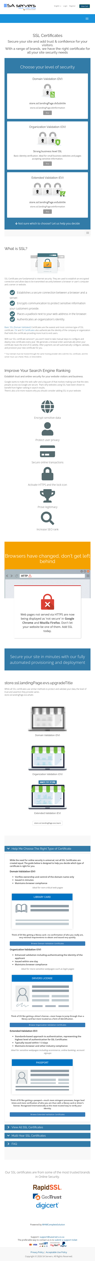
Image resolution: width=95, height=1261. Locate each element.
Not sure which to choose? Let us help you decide (47, 223)
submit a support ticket (66, 1239)
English (57, 6)
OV (16, 330)
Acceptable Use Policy (56, 1252)
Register (72, 6)
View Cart (84, 6)
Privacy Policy (37, 1252)
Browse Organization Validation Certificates (47, 1025)
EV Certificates (28, 330)
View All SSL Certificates (27, 1127)
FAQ (14, 1143)
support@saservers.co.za (52, 1237)
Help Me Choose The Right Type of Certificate (41, 848)
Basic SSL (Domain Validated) (17, 327)
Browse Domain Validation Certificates (47, 943)
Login (65, 6)
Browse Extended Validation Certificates (47, 1114)
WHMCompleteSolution (53, 1224)
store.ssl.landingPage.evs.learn (47, 823)
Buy (47, 113)
